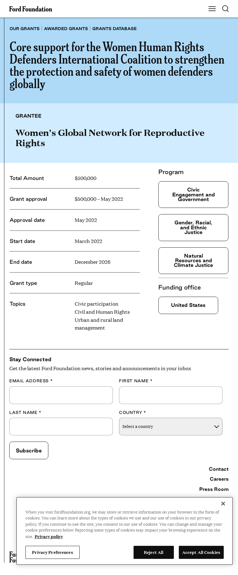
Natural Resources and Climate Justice (193, 260)
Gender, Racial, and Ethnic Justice (193, 227)
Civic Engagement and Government (193, 194)
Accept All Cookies (201, 552)
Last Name (25, 412)
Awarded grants (66, 28)
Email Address (31, 381)
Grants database (114, 28)
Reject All (153, 552)
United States (188, 305)
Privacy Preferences (52, 552)
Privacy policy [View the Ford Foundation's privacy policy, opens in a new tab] (49, 536)
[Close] (223, 503)
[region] (124, 531)
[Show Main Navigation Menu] (212, 9)
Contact (219, 469)
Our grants (25, 28)
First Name (135, 381)
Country (132, 412)
